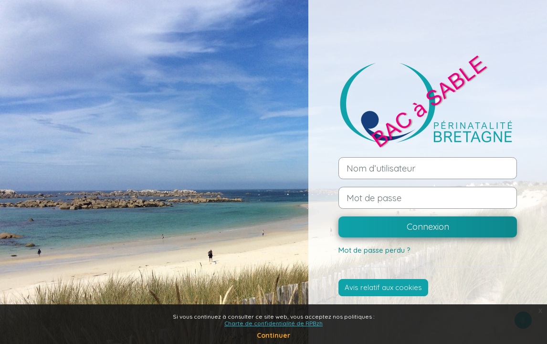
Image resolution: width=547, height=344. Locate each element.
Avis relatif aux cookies (383, 287)
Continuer (273, 335)
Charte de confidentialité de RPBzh (273, 323)
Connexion (428, 226)
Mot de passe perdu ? (374, 250)
